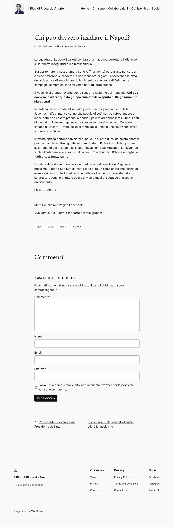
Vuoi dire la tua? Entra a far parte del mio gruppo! (68, 213)
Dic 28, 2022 (41, 46)
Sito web (40, 369)
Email (39, 352)
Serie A (82, 46)
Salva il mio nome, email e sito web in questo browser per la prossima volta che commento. (86, 387)
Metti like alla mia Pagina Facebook (58, 205)
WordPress (37, 511)
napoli (63, 226)
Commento (43, 297)
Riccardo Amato (65, 46)
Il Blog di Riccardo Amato (46, 8)
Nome (39, 336)
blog (39, 226)
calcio (51, 226)
